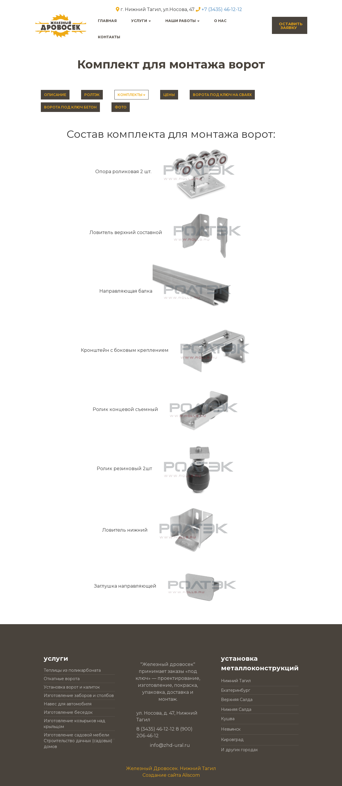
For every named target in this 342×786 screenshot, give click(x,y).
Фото (121, 107)
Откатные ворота (62, 678)
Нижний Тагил (236, 680)
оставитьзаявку (291, 25)
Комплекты (131, 95)
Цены (169, 95)
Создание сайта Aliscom (171, 775)
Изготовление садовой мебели (76, 735)
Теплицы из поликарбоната (72, 670)
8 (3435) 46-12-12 (155, 729)
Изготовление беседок (68, 712)
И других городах (239, 749)
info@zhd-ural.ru (170, 745)
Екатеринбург (235, 690)
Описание (55, 95)
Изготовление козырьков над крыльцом (74, 723)
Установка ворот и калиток (72, 687)
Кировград (232, 739)
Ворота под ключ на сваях (222, 95)
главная (107, 21)
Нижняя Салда (236, 709)
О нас (220, 21)
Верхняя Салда (237, 699)
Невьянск (231, 729)
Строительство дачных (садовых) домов (78, 743)
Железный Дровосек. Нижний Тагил (171, 768)
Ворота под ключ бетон (70, 107)
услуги (141, 21)
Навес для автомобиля (68, 704)
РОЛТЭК (92, 95)
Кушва (228, 718)
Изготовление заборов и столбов (79, 695)
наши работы (182, 21)
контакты (109, 37)
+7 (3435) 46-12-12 (222, 9)
